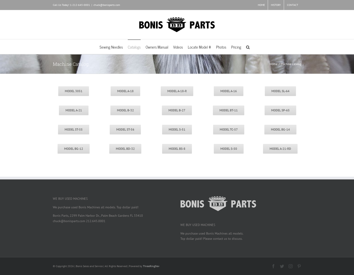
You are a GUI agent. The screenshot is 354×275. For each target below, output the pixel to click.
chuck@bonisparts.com (106, 5)
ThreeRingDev (151, 266)
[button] (248, 46)
